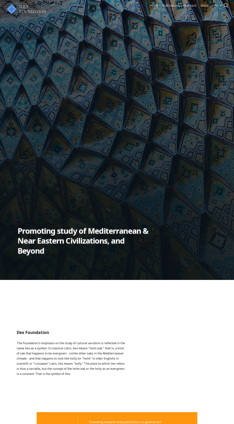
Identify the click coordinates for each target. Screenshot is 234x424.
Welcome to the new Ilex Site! (71, 293)
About (204, 5)
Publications (170, 5)
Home (154, 5)
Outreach (189, 5)
